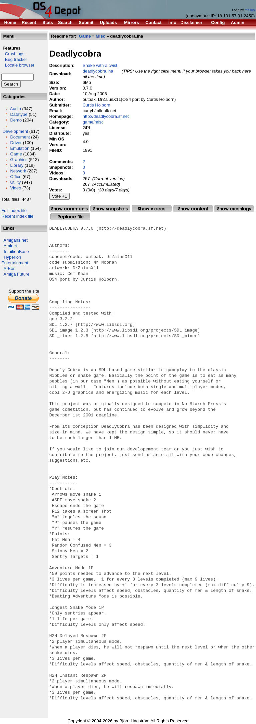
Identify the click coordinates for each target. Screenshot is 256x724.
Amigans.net (16, 240)
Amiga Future (17, 274)
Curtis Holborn (96, 105)
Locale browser (17, 65)
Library (16, 165)
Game (16, 153)
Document (20, 136)
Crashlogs (12, 53)
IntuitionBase (16, 251)
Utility (15, 182)
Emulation (19, 148)
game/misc (93, 122)
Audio (15, 108)
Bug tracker (14, 59)
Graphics (18, 159)
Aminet (10, 245)
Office (15, 176)
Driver (16, 142)
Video (15, 187)
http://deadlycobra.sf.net (106, 116)
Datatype (18, 114)
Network (18, 170)
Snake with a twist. (101, 65)
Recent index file (17, 216)
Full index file (14, 210)
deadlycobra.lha (98, 71)
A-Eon (10, 268)
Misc (100, 36)
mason (250, 10)
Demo (16, 120)
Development (15, 131)
